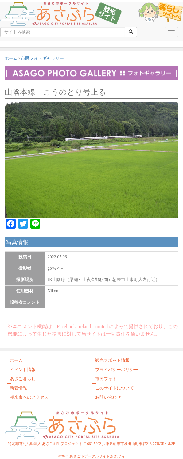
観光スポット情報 (112, 360)
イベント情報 (23, 369)
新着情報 (18, 388)
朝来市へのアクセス (29, 397)
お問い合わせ (108, 397)
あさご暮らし (23, 379)
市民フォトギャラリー (42, 58)
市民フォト (106, 379)
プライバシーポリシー (116, 369)
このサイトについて (114, 388)
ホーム (11, 58)
